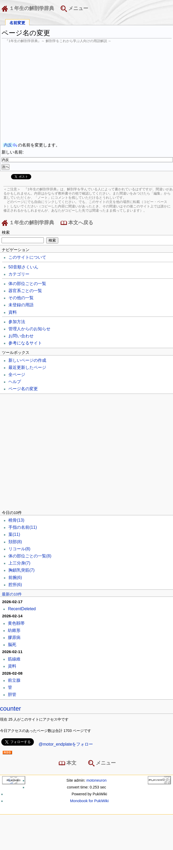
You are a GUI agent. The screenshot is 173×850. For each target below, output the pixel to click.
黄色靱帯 (16, 623)
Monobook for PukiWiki (89, 801)
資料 (12, 312)
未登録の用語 (21, 305)
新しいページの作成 (27, 360)
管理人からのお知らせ (29, 329)
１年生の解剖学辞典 (29, 9)
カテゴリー (18, 274)
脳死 (12, 644)
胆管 (12, 694)
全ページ (16, 374)
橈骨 (16, 520)
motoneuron (96, 780)
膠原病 (14, 637)
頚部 (15, 541)
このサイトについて (27, 257)
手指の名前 (22, 527)
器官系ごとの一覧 (25, 290)
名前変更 (17, 22)
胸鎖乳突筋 (21, 570)
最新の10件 (12, 594)
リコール (19, 549)
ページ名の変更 (23, 388)
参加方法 (16, 321)
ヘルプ (14, 381)
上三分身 (19, 563)
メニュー (74, 9)
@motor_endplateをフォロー (66, 744)
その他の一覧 (21, 298)
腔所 (15, 584)
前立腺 (14, 680)
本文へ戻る (77, 223)
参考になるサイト (25, 343)
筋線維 (14, 659)
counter (10, 708)
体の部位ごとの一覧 (27, 283)
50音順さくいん (23, 267)
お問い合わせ (21, 336)
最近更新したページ (27, 367)
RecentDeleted (22, 609)
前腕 (15, 577)
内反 (8, 145)
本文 (68, 763)
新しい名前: (13, 152)
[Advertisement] (52, 92)
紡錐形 (14, 630)
